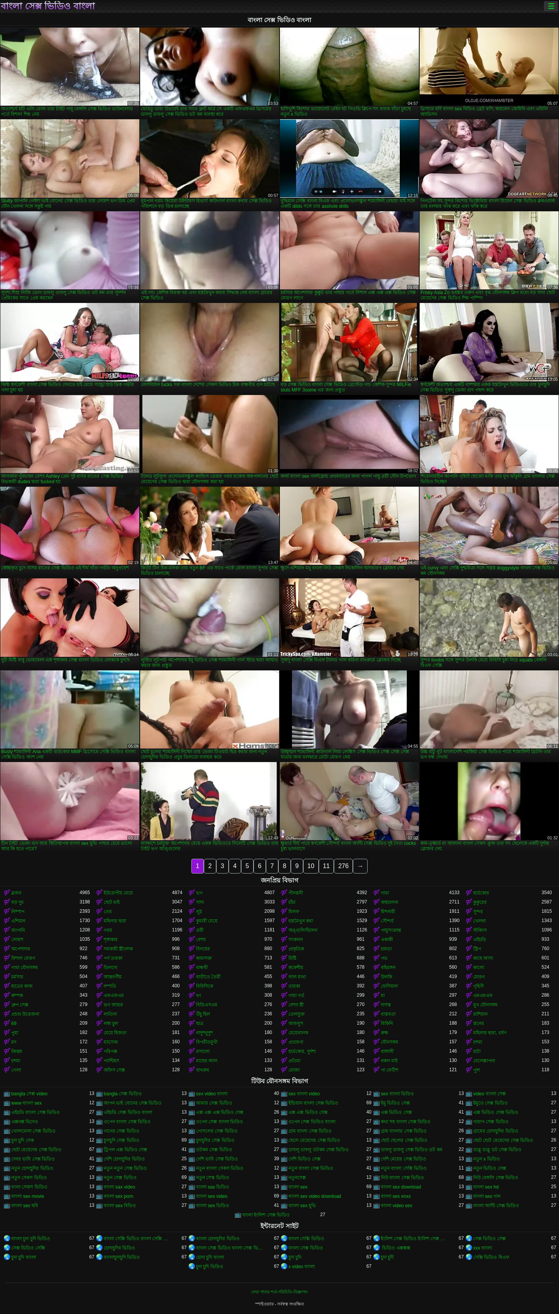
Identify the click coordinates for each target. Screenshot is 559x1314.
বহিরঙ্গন (388, 967)
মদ (13, 1042)
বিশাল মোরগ (23, 958)
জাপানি (18, 930)
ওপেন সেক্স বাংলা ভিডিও (219, 1121)
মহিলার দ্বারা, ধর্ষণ (490, 1033)
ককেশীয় (295, 967)
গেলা (16, 1070)
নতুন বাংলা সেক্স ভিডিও (310, 1168)
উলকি (386, 977)
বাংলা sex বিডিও (120, 1205)
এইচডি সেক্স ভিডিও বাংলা (128, 1112)
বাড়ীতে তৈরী (208, 977)
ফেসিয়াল (389, 986)
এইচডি (479, 939)
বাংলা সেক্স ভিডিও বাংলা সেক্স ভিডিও (230, 1248)
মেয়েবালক (298, 1033)
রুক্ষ (384, 1033)
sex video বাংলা (211, 1093)
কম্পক (17, 995)
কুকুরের (480, 902)
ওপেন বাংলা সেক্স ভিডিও (127, 1121)
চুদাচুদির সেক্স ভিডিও (215, 1140)
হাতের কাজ (22, 986)
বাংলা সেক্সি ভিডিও (306, 1238)
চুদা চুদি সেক (22, 1140)
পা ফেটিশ (389, 1070)
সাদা (200, 902)
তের (108, 911)
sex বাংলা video (304, 1093)
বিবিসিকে (204, 986)
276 (343, 866)
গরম (108, 930)
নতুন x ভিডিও (486, 1159)
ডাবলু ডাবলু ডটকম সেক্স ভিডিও (318, 1149)
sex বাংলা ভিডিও (397, 1093)
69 (13, 1023)
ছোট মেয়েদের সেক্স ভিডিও (36, 1149)
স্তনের (478, 1023)
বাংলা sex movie (27, 1196)
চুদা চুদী (387, 1257)
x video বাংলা (301, 1266)
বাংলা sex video (211, 1196)
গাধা (385, 893)
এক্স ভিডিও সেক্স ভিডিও (495, 1112)
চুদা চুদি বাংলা (23, 1257)
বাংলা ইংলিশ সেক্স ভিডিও (266, 1215)
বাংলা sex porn (118, 1196)
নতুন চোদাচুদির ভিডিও (32, 1168)
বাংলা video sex (396, 1205)
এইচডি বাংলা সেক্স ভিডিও (35, 1112)
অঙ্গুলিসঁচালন (303, 930)
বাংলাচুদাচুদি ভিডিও (122, 1257)
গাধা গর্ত (296, 995)
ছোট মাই (112, 902)
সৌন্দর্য (387, 921)
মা (383, 995)
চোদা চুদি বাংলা (210, 1257)
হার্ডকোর (481, 893)
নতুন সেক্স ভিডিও (120, 1177)
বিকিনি (387, 1023)
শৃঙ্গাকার (111, 939)
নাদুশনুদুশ (204, 1033)
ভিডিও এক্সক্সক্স (395, 1248)
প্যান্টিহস (111, 1060)
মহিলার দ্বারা (115, 921)
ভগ (199, 893)
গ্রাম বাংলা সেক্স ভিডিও (310, 1131)
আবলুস (295, 1023)
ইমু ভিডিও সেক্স (395, 1103)
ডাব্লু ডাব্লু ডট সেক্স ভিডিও (497, 1149)
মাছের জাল (206, 1060)
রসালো (203, 1051)
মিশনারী (388, 911)
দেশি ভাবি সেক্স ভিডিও (217, 1159)
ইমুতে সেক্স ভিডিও (490, 1103)
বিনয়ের (203, 949)
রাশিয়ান (480, 1014)
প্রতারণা (295, 1042)
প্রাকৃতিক (296, 949)
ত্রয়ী (199, 930)
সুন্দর (478, 911)
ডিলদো (110, 967)
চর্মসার (17, 977)
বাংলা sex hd (486, 1187)
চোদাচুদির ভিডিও (119, 1248)
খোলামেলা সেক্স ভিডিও (33, 1131)
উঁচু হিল (203, 1014)
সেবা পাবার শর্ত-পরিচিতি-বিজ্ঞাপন (279, 1292)
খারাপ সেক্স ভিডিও (491, 1121)
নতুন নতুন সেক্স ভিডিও (125, 1168)
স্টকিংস (480, 930)
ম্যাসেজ (111, 1042)
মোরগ (479, 977)
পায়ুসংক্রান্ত (391, 930)
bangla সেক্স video (29, 1093)
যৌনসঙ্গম (389, 1042)
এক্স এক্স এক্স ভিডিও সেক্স (219, 1112)
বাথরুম (202, 1070)
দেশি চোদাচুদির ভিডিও (124, 1159)
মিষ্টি (292, 958)
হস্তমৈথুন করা (300, 921)
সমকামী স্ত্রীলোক (118, 949)
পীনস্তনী (295, 893)
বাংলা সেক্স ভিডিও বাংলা (48, 6)
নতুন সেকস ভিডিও (29, 1177)
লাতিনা (110, 1014)
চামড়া (386, 949)
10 (310, 866)
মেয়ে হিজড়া (115, 1033)
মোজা (294, 1070)
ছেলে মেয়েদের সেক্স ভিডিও (314, 1140)
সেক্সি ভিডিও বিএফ (491, 1257)
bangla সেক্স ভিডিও (123, 1093)
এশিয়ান (18, 921)
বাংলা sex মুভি (302, 1205)
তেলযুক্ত (296, 1014)
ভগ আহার (113, 1005)
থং (198, 995)
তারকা (294, 986)
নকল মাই (389, 1060)
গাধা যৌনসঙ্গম (24, 967)
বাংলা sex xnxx (396, 1196)
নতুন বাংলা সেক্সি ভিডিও (404, 1168)
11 (326, 866)
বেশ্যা (201, 939)
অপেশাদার (20, 949)
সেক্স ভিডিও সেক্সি (28, 1248)
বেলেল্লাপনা (484, 1060)
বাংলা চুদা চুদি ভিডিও (30, 1238)
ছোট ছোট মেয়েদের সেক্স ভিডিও (503, 1140)
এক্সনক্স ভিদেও (24, 1121)
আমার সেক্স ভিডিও (214, 1103)
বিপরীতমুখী (206, 1042)
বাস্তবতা (388, 1014)
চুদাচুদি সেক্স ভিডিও (121, 1140)
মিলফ (293, 911)
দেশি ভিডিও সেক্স (304, 1159)
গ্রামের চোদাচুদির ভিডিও (495, 1131)
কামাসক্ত (204, 958)
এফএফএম (114, 995)
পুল (476, 1070)
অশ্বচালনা (389, 902)
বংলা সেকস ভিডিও (29, 1187)
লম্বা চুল (111, 1023)
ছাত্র (199, 1023)
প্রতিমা (294, 1060)
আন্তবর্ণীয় (113, 977)
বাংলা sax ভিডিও (212, 1187)
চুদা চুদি (294, 1257)
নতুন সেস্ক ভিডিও (212, 1177)
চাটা (477, 1051)
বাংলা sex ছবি (24, 1205)
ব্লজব (16, 893)
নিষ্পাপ (17, 911)
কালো (478, 967)
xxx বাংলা (482, 1248)
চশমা (477, 1042)
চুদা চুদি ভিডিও (209, 1266)
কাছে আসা (483, 958)
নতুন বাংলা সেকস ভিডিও (219, 1168)
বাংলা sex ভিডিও (212, 1205)
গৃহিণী (478, 986)
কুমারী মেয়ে (206, 921)
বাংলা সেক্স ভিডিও (305, 1248)
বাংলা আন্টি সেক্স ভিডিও (496, 1205)
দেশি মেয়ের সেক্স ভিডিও (403, 1159)
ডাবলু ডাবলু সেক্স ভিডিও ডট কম (412, 1149)
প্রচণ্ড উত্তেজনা (25, 1014)
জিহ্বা (16, 1051)
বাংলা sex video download (314, 1196)
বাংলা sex (297, 1187)
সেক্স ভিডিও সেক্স (489, 1238)
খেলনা (479, 921)
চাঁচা (291, 902)
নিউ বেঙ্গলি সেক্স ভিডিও (495, 1177)
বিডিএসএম (206, 1005)
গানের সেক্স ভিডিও (121, 1131)
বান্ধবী (202, 967)
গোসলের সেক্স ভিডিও (217, 1131)
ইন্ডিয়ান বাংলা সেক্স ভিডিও (313, 1103)
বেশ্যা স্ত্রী (296, 1005)
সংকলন (295, 939)
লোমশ (17, 939)
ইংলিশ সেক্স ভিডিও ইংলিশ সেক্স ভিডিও (415, 1238)
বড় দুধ (17, 902)
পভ (384, 958)
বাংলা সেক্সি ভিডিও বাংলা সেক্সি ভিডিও (138, 1238)
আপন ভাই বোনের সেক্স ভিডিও (132, 1103)
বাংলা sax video (119, 1187)
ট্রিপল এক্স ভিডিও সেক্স (125, 1149)
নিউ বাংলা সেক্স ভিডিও (402, 1177)
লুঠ (199, 911)
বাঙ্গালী (387, 1051)
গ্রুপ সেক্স (19, 1005)
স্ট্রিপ (477, 949)
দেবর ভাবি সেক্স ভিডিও (33, 1159)
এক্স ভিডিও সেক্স (396, 1112)
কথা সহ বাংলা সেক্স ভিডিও (406, 1121)
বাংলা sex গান (486, 1196)
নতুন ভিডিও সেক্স (489, 1168)
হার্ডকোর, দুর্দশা (302, 1051)
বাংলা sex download (401, 1187)
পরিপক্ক (110, 1051)
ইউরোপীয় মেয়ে (118, 893)
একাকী (387, 939)
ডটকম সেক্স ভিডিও (214, 1149)
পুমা (14, 1033)
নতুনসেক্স (297, 1177)
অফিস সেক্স (114, 1070)
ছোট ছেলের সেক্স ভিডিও (404, 1140)
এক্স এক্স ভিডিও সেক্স (308, 1112)
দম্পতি (110, 986)
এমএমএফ (483, 995)
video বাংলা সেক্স (489, 1093)
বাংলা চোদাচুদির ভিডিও (218, 1238)
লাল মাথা (297, 977)
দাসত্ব (386, 1005)
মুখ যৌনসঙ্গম (485, 1005)
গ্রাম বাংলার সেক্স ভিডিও (404, 1131)
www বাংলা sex (26, 1103)
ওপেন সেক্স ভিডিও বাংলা (311, 1121)
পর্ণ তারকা (113, 958)
